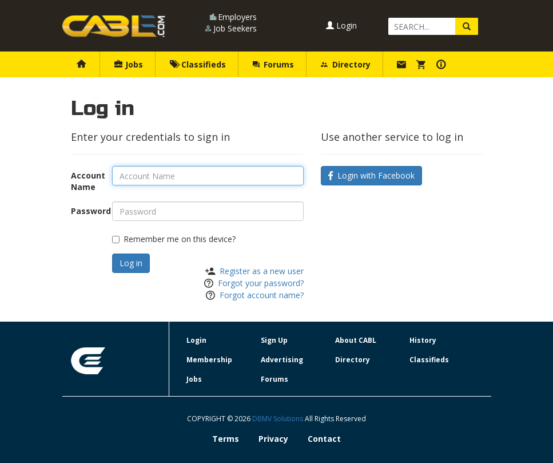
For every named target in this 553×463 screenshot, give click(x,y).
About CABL (355, 340)
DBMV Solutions (278, 419)
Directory (345, 64)
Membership (209, 360)
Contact (324, 438)
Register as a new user (262, 271)
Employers (237, 16)
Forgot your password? (261, 283)
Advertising (282, 360)
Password (87, 210)
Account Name (87, 181)
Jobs (128, 64)
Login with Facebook (371, 175)
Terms (225, 438)
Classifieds (197, 64)
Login (341, 25)
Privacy (273, 438)
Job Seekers (235, 28)
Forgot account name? (262, 295)
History (422, 340)
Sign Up (274, 340)
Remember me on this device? (174, 239)
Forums (273, 64)
